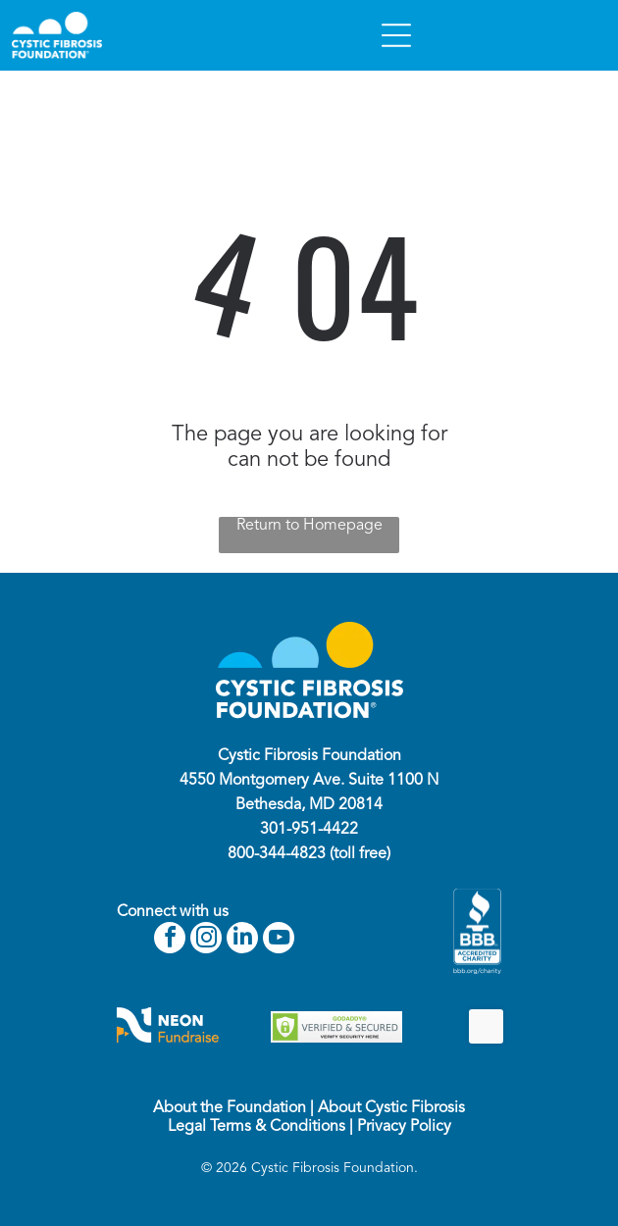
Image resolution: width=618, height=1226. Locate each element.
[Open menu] (396, 35)
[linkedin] (242, 940)
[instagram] (206, 940)
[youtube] (278, 940)
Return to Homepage (309, 526)
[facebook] (169, 940)
